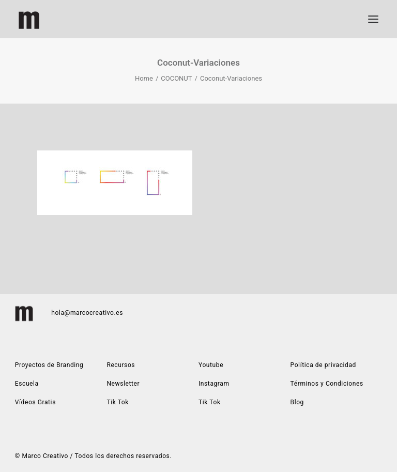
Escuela (27, 383)
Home (144, 78)
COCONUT (176, 78)
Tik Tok (209, 402)
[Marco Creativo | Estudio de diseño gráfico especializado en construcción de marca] (29, 19)
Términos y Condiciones (327, 383)
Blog (297, 402)
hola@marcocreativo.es (87, 312)
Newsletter (123, 383)
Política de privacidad (323, 365)
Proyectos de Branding (49, 365)
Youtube (210, 365)
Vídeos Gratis (35, 402)
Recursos (120, 365)
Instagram (214, 383)
